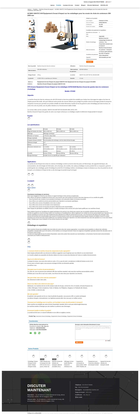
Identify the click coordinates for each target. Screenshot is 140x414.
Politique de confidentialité (34, 413)
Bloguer (83, 5)
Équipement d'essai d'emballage (74, 316)
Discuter (89, 61)
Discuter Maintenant (93, 5)
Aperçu (52, 5)
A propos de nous (68, 5)
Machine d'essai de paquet (46, 9)
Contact (77, 5)
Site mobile (78, 397)
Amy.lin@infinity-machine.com (91, 389)
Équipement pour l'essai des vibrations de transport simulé (93, 363)
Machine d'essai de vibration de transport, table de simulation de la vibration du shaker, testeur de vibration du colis (57, 366)
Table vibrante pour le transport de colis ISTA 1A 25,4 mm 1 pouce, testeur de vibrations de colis (45, 365)
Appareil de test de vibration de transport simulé (106, 363)
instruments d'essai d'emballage (43, 316)
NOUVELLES (104, 5)
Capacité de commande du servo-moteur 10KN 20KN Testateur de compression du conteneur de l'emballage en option (81, 367)
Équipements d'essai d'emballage (59, 316)
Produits (58, 5)
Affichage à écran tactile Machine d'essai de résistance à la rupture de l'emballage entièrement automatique (69, 367)
